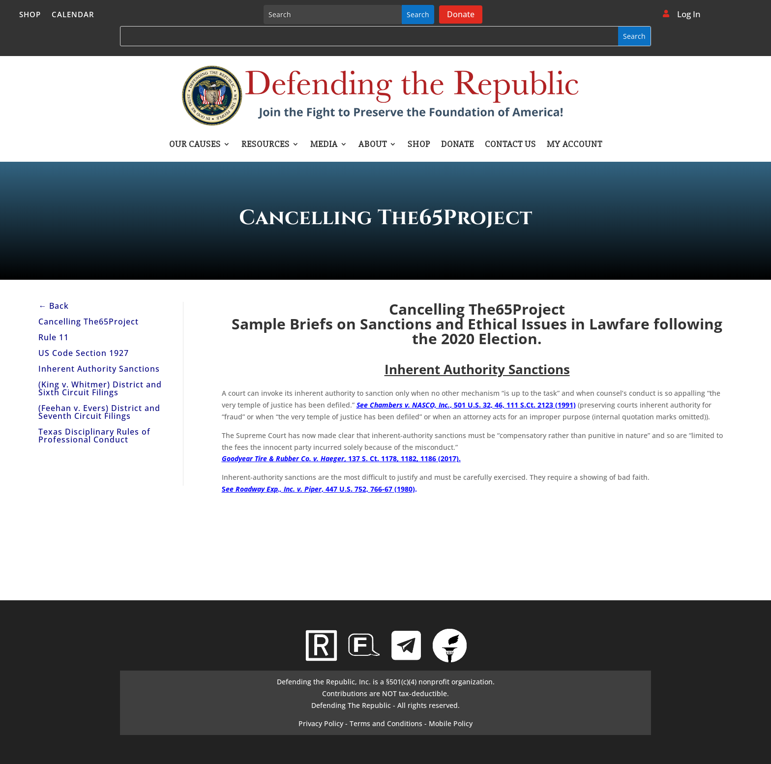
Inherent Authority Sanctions (99, 368)
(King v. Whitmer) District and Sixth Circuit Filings (100, 388)
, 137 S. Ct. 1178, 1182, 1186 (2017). (341, 458)
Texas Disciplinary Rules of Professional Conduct (94, 435)
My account (574, 145)
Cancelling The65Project (88, 321)
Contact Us (510, 145)
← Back (53, 305)
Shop (30, 15)
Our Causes (195, 145)
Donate (460, 14)
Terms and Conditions (386, 723)
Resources (265, 145)
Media (324, 145)
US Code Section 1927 (83, 353)
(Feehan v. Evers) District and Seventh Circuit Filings (99, 412)
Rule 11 (53, 337)
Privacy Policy (320, 723)
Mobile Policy (451, 723)
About (372, 145)
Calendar (73, 15)
